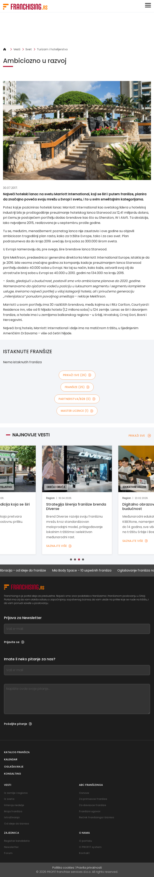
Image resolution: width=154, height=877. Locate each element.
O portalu (85, 841)
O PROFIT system (90, 847)
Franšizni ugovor (89, 811)
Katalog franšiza (17, 752)
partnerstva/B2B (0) (77, 399)
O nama (84, 833)
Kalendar (10, 759)
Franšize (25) (77, 387)
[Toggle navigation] (148, 5)
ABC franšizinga (91, 785)
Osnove (84, 793)
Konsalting (12, 774)
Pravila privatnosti (89, 868)
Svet (28, 49)
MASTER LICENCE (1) (77, 411)
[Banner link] (77, 29)
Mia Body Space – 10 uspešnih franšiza (88, 570)
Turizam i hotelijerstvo (52, 49)
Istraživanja (11, 817)
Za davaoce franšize (92, 805)
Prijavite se (14, 642)
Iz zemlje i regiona (15, 793)
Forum (8, 853)
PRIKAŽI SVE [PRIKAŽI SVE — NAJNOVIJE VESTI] (140, 436)
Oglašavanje (13, 767)
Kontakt (84, 853)
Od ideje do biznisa (16, 823)
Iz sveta (9, 799)
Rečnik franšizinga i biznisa (96, 817)
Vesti (16, 49)
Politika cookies (63, 868)
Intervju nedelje (14, 805)
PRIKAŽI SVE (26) (77, 375)
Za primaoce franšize (93, 799)
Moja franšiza (13, 811)
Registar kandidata (16, 841)
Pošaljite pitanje (18, 724)
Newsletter (11, 847)
